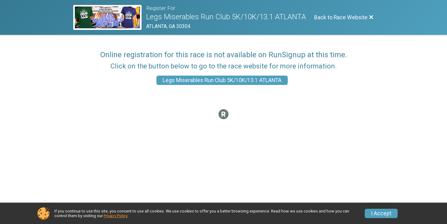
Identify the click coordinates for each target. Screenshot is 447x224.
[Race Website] (109, 17)
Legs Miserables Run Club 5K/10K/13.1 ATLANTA (222, 80)
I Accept (381, 213)
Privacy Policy (115, 215)
